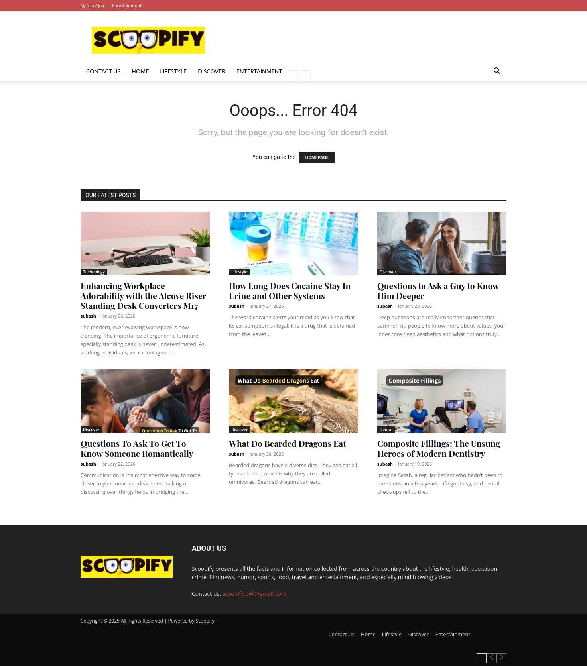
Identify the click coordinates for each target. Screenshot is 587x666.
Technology (94, 272)
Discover (211, 71)
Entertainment (127, 5)
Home (140, 71)
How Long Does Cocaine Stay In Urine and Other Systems (290, 290)
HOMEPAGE (317, 157)
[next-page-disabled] (306, 75)
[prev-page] (293, 75)
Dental (386, 429)
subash (88, 316)
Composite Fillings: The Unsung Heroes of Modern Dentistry (438, 448)
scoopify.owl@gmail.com (254, 593)
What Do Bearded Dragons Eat (287, 443)
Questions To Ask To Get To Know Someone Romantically (137, 448)
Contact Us (103, 71)
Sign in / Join (93, 5)
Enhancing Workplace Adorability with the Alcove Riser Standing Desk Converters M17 (143, 295)
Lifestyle (173, 71)
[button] (496, 72)
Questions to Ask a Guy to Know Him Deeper (438, 290)
